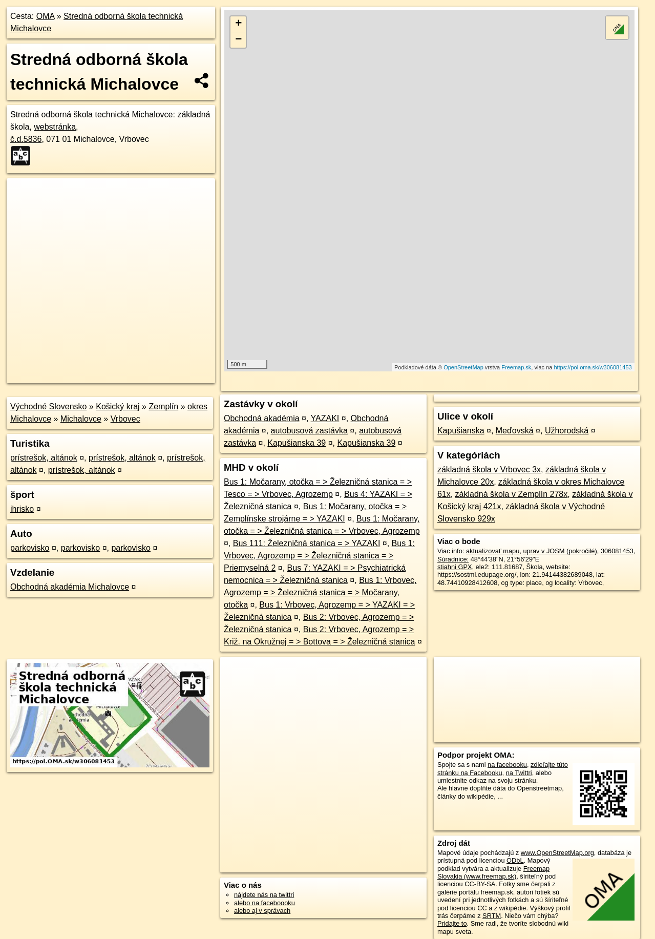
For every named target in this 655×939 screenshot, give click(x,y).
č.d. (25, 139)
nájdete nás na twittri (264, 895)
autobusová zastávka (309, 430)
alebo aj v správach (262, 910)
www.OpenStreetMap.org (557, 853)
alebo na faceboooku (264, 903)
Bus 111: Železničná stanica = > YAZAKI (307, 543)
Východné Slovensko (48, 406)
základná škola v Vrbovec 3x (489, 469)
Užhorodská (566, 430)
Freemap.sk (516, 367)
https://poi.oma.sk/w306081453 (592, 367)
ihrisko (22, 509)
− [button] (238, 40)
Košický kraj (117, 406)
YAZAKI (325, 418)
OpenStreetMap (463, 367)
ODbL (514, 860)
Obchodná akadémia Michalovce (69, 586)
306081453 (617, 551)
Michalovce (80, 418)
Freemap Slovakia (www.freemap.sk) (493, 872)
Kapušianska (460, 430)
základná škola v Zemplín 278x (511, 494)
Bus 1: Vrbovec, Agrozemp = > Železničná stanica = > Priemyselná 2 (319, 555)
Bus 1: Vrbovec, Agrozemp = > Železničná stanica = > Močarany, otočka (320, 592)
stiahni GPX (454, 567)
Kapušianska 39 (296, 443)
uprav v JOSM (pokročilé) (560, 551)
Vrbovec (125, 418)
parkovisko (29, 548)
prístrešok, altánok (43, 457)
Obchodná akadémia (262, 418)
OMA (45, 16)
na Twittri (519, 773)
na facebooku (507, 764)
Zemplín (163, 406)
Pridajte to (452, 923)
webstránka (55, 126)
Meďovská (515, 430)
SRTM (491, 916)
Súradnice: (453, 559)
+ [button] (238, 24)
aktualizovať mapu (492, 551)
